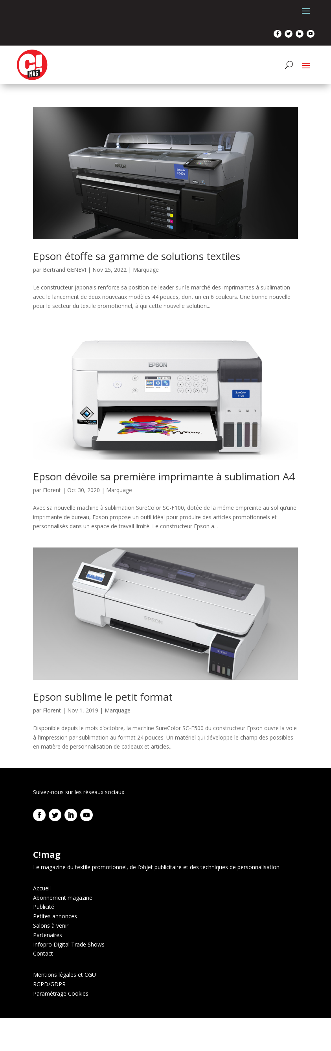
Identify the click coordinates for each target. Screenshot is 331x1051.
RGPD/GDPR (49, 984)
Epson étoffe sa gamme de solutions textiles (136, 256)
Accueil (42, 888)
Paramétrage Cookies (60, 993)
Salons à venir (50, 925)
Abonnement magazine (62, 897)
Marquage (146, 269)
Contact (43, 953)
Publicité (43, 906)
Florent (52, 490)
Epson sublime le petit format (103, 697)
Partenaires (47, 935)
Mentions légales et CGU (64, 974)
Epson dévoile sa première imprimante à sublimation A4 (164, 476)
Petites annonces (55, 916)
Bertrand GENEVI (64, 269)
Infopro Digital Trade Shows (69, 944)
